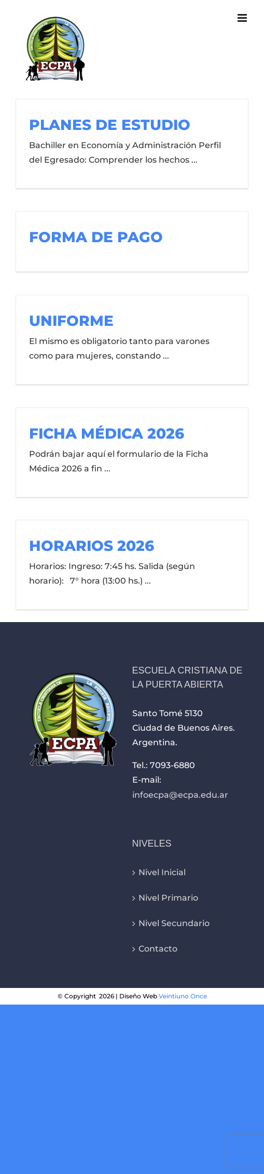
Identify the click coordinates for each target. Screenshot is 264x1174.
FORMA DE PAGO (96, 237)
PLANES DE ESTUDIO (109, 125)
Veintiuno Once (183, 996)
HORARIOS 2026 (91, 546)
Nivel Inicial (162, 872)
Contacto (157, 949)
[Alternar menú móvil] (243, 17)
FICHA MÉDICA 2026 (106, 433)
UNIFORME (71, 320)
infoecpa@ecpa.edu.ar (180, 795)
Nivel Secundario (174, 923)
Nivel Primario (168, 898)
